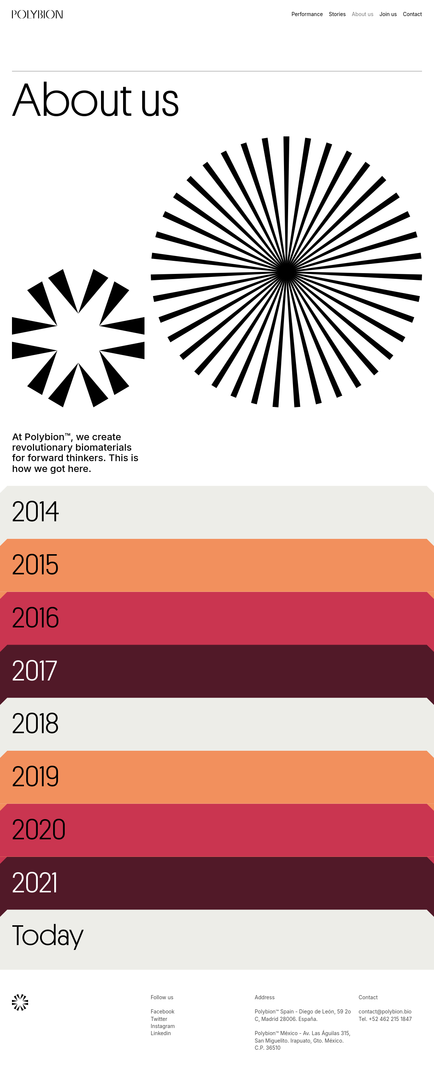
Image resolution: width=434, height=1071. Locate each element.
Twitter (159, 1019)
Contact (412, 14)
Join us (388, 14)
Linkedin (161, 1033)
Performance (307, 14)
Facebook (163, 1012)
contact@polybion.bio (385, 1012)
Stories (337, 14)
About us (362, 14)
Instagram (163, 1026)
